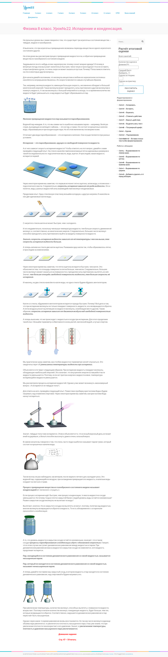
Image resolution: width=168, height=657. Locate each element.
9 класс (83, 13)
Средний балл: (125, 70)
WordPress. (129, 654)
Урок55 (28, 7)
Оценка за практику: (127, 81)
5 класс (38, 13)
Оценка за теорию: (127, 75)
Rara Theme (109, 654)
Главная (26, 13)
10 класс (94, 13)
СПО (118, 13)
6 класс (49, 13)
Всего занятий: (125, 56)
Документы (33, 17)
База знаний (130, 13)
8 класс (72, 13)
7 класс (61, 13)
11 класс (107, 13)
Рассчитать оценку (131, 89)
